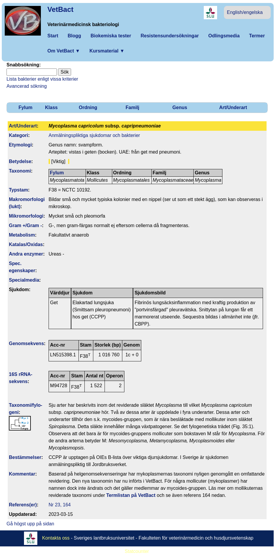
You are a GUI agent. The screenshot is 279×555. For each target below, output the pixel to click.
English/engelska (245, 12)
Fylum (25, 107)
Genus (179, 107)
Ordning (88, 107)
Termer (257, 35)
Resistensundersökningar (170, 35)
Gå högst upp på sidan (30, 523)
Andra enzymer (26, 253)
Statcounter (137, 551)
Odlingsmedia (224, 35)
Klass (51, 107)
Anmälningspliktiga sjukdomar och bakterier (94, 135)
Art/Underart (233, 107)
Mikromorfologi (26, 216)
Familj (132, 107)
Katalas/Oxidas (26, 244)
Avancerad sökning (27, 86)
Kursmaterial (106, 50)
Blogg (74, 35)
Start (52, 35)
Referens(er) (23, 504)
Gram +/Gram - (25, 225)
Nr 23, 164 (60, 504)
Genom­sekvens (26, 343)
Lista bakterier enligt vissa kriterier (42, 79)
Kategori (18, 135)
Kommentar (22, 473)
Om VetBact (63, 50)
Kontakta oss (56, 537)
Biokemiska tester (111, 35)
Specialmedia (24, 280)
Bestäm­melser (25, 457)
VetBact (60, 9)
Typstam (18, 189)
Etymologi (20, 144)
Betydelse (20, 161)
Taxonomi (20, 170)
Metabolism (22, 234)
